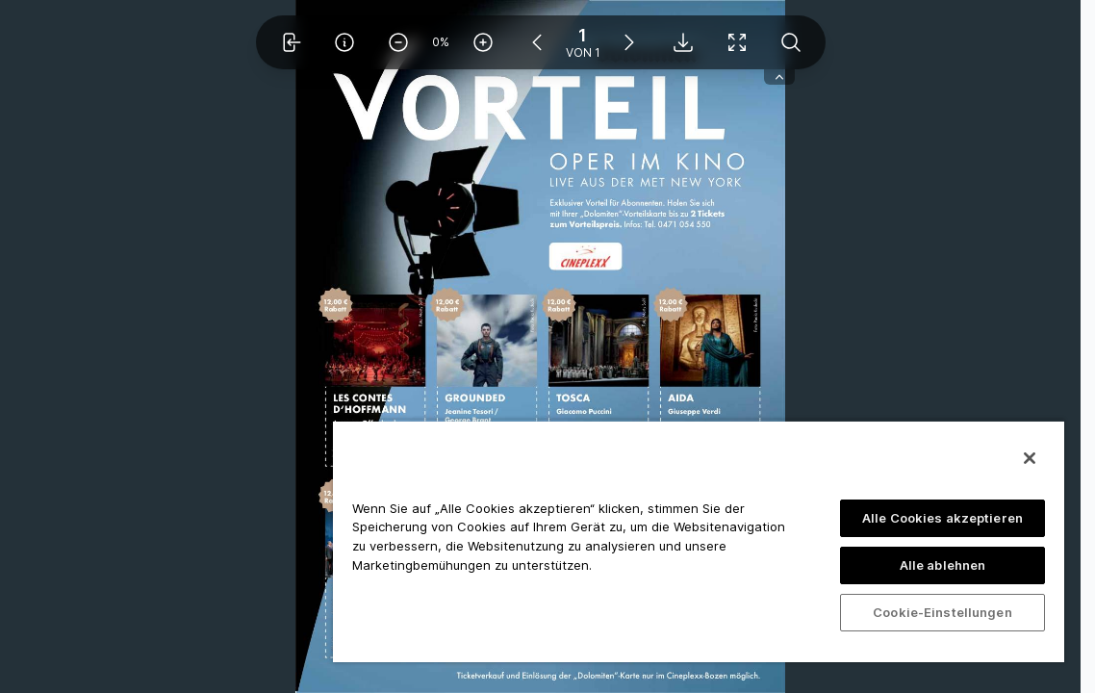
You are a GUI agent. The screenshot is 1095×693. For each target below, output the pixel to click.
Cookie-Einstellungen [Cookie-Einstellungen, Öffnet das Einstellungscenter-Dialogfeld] (942, 612)
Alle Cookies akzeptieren (942, 518)
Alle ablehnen (943, 565)
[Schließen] (1029, 458)
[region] (698, 541)
